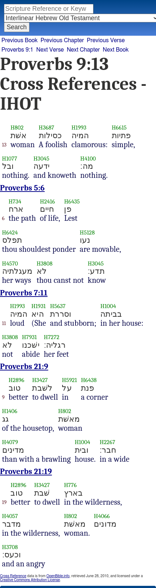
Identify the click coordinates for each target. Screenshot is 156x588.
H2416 (47, 201)
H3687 (46, 127)
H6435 (72, 201)
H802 (16, 127)
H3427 (40, 380)
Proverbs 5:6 (22, 188)
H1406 (10, 411)
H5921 (69, 380)
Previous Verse (106, 40)
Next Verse (50, 50)
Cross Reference (13, 576)
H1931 (38, 306)
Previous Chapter (62, 40)
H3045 (41, 158)
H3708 (10, 547)
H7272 (51, 337)
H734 (15, 201)
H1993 (79, 127)
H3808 (44, 263)
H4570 (10, 263)
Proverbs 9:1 (17, 50)
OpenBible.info (57, 576)
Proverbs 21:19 (26, 471)
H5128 (87, 232)
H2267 (107, 442)
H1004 (108, 306)
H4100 (88, 158)
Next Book (116, 50)
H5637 (57, 306)
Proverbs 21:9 (24, 366)
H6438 (89, 380)
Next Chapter (83, 50)
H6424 (10, 232)
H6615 (119, 127)
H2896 (16, 380)
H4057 (10, 516)
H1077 (9, 158)
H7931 (29, 337)
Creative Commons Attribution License (30, 580)
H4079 (10, 442)
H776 (70, 485)
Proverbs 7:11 (23, 293)
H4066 (102, 516)
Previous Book (19, 40)
